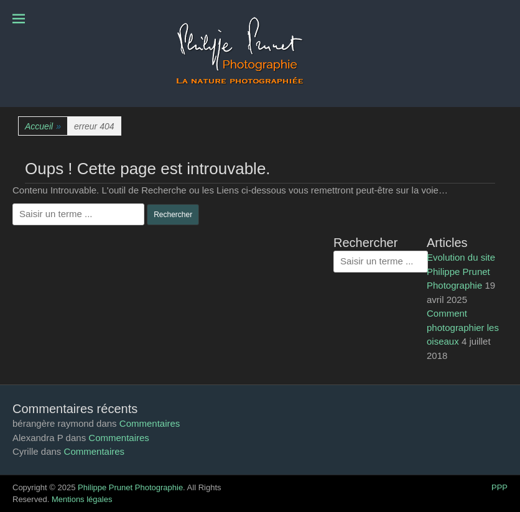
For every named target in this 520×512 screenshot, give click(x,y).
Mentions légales (82, 499)
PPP (499, 487)
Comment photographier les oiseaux (463, 327)
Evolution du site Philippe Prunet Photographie (461, 271)
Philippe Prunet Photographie (130, 487)
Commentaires (149, 423)
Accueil (43, 126)
